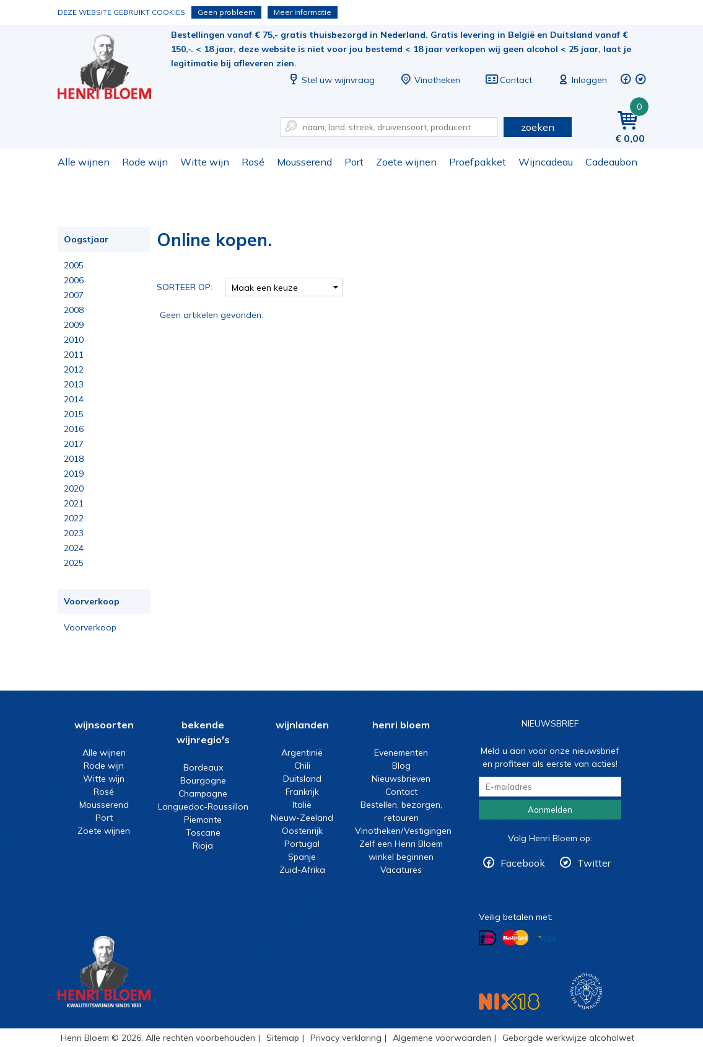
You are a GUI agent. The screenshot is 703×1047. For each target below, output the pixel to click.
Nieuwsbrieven (401, 778)
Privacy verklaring (346, 1037)
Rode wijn (145, 162)
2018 (74, 458)
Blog (401, 765)
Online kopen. (113, 68)
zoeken (537, 127)
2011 (74, 354)
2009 (74, 324)
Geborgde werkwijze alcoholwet (568, 1037)
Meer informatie (302, 12)
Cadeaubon (611, 162)
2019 (74, 473)
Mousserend (304, 162)
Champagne (202, 793)
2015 (74, 414)
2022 (74, 518)
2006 (74, 280)
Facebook (522, 863)
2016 (74, 429)
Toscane (203, 832)
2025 (74, 562)
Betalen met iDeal (487, 938)
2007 (74, 295)
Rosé (253, 162)
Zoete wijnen (406, 162)
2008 (74, 310)
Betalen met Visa (547, 939)
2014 (74, 399)
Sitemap (282, 1037)
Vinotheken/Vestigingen (403, 830)
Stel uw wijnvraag (331, 80)
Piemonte (203, 819)
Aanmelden (550, 810)
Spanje (302, 856)
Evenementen (401, 752)
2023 (74, 533)
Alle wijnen (84, 162)
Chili (302, 765)
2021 (74, 503)
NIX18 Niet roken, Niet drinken (509, 1001)
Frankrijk (302, 791)
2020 (74, 488)
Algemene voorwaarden (442, 1037)
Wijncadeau (545, 162)
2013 (74, 384)
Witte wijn (204, 162)
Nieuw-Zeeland (302, 817)
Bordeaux (203, 767)
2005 (74, 265)
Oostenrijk (302, 830)
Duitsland (302, 778)
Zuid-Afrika (302, 869)
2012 (74, 369)
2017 (74, 443)
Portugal (302, 843)
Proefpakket (477, 162)
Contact (508, 80)
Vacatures (401, 869)
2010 (74, 339)
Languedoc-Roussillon (203, 806)
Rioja (203, 845)
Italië (302, 804)
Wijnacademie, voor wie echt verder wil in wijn (586, 991)
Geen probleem (226, 12)
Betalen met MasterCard (515, 938)
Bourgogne (203, 780)
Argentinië (302, 752)
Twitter (594, 863)
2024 (74, 548)
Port (354, 162)
